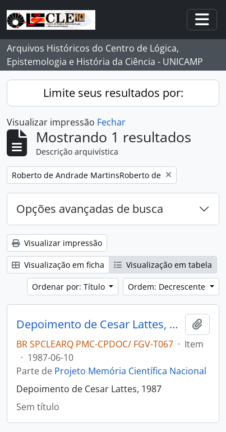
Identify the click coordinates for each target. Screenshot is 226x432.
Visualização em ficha (58, 264)
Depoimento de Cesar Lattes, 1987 (98, 324)
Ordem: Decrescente (167, 286)
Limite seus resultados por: (113, 92)
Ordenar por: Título (69, 286)
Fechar (111, 122)
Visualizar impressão (57, 243)
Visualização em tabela (163, 264)
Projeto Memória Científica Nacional (130, 371)
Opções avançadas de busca (89, 208)
